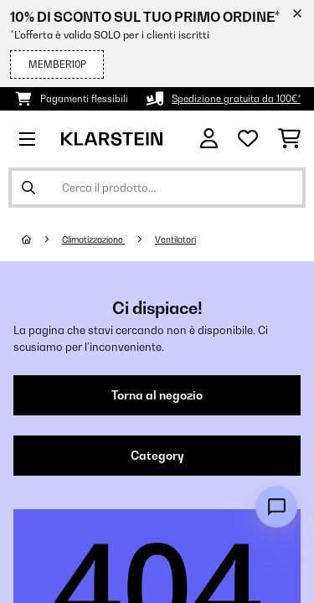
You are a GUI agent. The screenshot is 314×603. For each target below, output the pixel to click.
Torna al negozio (157, 395)
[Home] (42, 239)
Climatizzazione (93, 239)
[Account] (209, 138)
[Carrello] (289, 139)
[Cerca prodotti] (157, 188)
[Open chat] (276, 507)
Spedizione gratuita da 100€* (236, 99)
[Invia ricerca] (28, 188)
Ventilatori (175, 239)
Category (157, 455)
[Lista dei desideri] (248, 139)
